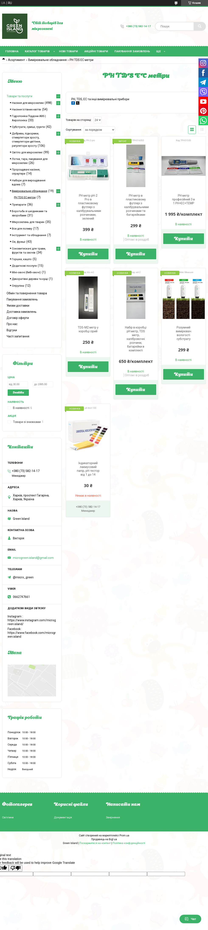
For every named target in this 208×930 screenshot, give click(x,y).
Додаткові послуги (24, 265)
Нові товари (68, 51)
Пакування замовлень (132, 51)
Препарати (19, 204)
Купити (88, 254)
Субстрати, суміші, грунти (28, 126)
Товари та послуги (19, 96)
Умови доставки (18, 305)
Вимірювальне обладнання (47, 60)
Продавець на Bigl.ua (104, 839)
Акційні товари (96, 51)
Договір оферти (18, 318)
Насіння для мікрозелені (28, 102)
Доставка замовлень (22, 311)
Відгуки (12, 330)
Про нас (12, 324)
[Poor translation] (15, 868)
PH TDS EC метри (25, 197)
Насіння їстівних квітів (26, 109)
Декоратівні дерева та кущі (30, 278)
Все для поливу (22, 228)
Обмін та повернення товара (27, 293)
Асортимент (16, 60)
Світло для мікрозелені (27, 152)
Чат (190, 919)
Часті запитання (18, 336)
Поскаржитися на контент (95, 843)
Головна (11, 51)
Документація (63, 817)
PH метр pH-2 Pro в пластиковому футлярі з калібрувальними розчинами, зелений (89, 207)
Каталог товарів (37, 51)
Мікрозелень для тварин (28, 222)
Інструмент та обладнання (29, 235)
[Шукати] (200, 26)
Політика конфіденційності (129, 843)
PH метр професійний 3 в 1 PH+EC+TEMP (183, 199)
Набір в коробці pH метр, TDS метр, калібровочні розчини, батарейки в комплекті (135, 339)
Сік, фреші (18, 241)
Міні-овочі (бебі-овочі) (26, 272)
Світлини (8, 817)
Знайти (18, 392)
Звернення (113, 817)
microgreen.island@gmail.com (33, 557)
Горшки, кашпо (22, 259)
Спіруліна (18, 285)
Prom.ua (124, 835)
